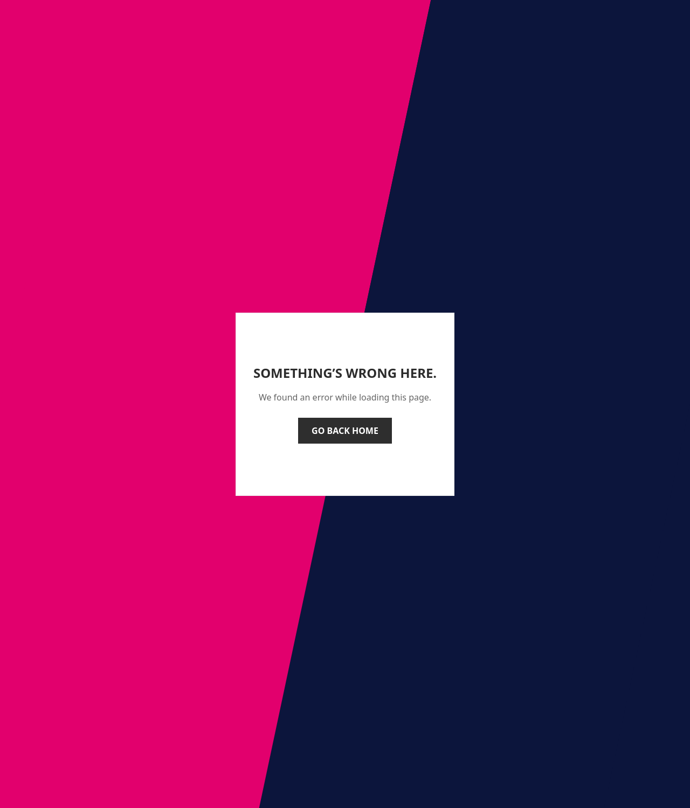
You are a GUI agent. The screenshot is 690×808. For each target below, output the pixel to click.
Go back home (345, 431)
